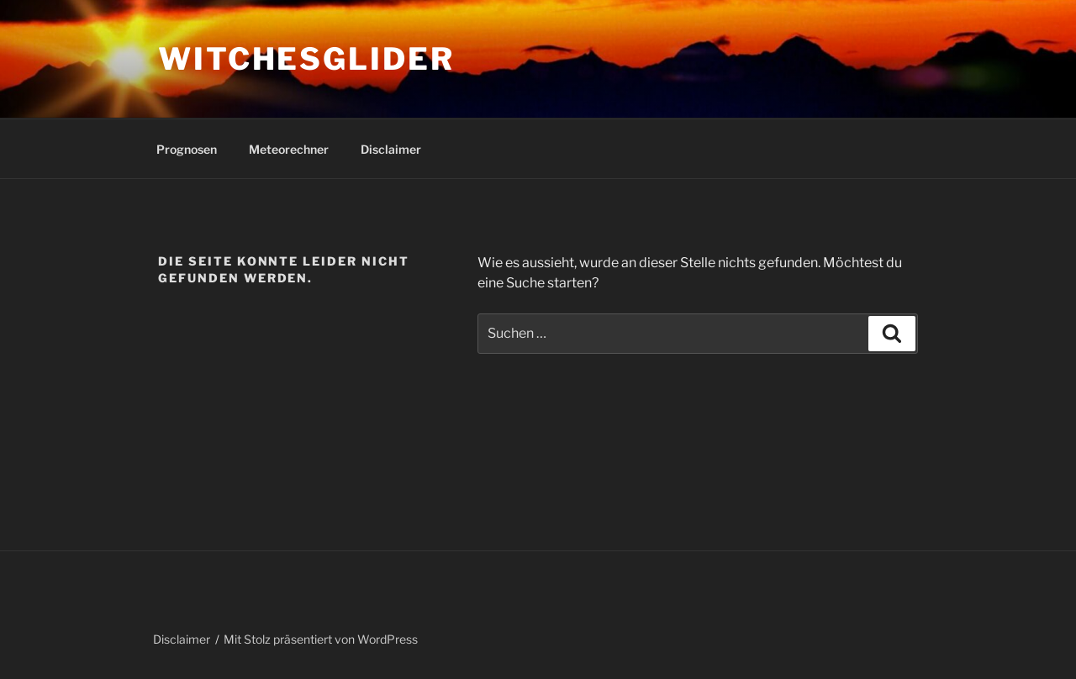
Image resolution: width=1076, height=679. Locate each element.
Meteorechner (289, 149)
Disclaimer (391, 149)
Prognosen (186, 149)
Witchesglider (306, 58)
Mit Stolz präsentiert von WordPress (321, 639)
